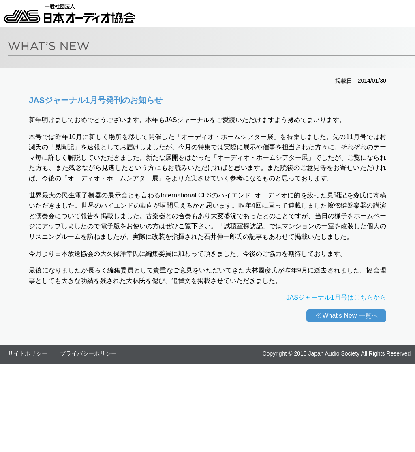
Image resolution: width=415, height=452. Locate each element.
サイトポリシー (27, 353)
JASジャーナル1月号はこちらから (336, 297)
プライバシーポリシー (88, 353)
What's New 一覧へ (350, 315)
